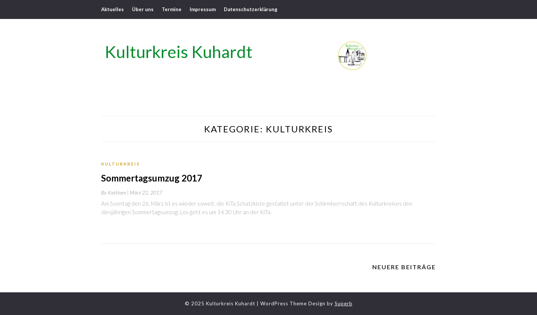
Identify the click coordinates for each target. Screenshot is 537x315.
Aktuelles (112, 9)
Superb (344, 303)
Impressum (203, 9)
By (115, 192)
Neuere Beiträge (404, 266)
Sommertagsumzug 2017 (151, 178)
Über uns (143, 9)
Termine (171, 9)
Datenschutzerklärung (250, 9)
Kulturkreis (120, 164)
